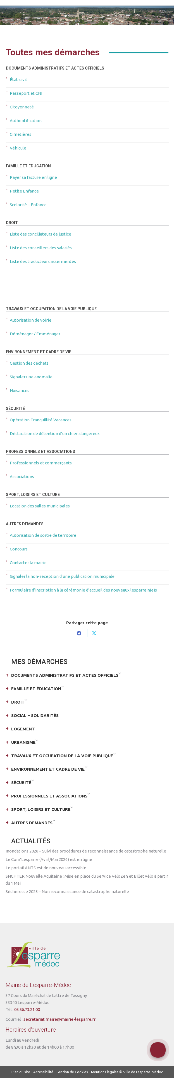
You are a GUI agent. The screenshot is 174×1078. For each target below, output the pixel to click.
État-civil (18, 79)
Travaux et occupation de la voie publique (51, 309)
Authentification (26, 120)
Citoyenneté (22, 107)
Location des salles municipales (40, 506)
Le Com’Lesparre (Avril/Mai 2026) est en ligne (49, 859)
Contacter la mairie (28, 562)
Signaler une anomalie (31, 376)
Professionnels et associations (40, 451)
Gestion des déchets (29, 363)
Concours (19, 549)
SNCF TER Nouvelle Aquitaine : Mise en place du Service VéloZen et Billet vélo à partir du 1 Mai (87, 879)
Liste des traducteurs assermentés (43, 261)
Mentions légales (104, 1072)
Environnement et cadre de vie (38, 352)
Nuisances (19, 390)
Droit (12, 222)
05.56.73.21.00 (27, 1009)
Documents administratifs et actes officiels (55, 68)
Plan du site (20, 1072)
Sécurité (15, 408)
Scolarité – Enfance (28, 204)
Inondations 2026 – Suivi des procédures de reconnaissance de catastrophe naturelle (86, 851)
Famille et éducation (28, 166)
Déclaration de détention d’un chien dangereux (55, 433)
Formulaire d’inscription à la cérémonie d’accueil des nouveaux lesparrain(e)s (83, 590)
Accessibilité (43, 1072)
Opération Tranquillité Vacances (40, 419)
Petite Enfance (24, 191)
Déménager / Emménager (35, 333)
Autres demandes (25, 524)
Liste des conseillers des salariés (41, 247)
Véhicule (18, 148)
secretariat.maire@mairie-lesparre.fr (59, 1019)
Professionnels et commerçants (41, 462)
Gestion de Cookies (72, 1072)
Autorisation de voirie (30, 320)
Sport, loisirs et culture (33, 494)
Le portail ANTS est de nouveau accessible (46, 867)
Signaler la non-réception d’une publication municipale (62, 576)
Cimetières (20, 134)
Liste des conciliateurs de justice (40, 234)
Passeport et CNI (26, 93)
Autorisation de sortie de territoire (43, 535)
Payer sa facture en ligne (33, 177)
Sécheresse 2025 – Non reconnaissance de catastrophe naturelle (67, 891)
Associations (22, 476)
